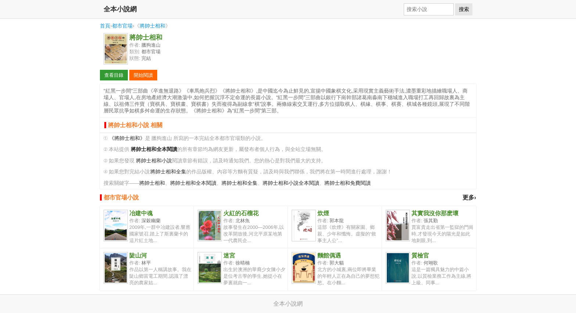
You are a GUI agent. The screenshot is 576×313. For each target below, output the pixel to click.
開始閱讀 (143, 75)
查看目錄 (113, 75)
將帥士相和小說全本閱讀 (291, 183)
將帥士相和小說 (154, 160)
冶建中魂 (141, 213)
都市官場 (122, 26)
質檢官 (420, 255)
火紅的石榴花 (241, 213)
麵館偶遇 (329, 255)
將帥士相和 (152, 26)
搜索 (464, 9)
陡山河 (138, 255)
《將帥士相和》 (127, 138)
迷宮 (229, 255)
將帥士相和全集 (168, 172)
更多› (469, 197)
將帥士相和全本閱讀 (193, 183)
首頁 (105, 26)
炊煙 (323, 213)
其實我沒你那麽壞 (434, 213)
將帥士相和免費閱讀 (347, 183)
